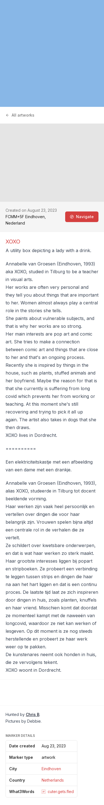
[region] (52, 53)
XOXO (13, 241)
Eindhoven (51, 768)
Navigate (82, 216)
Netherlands (53, 780)
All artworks (20, 115)
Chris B (32, 714)
